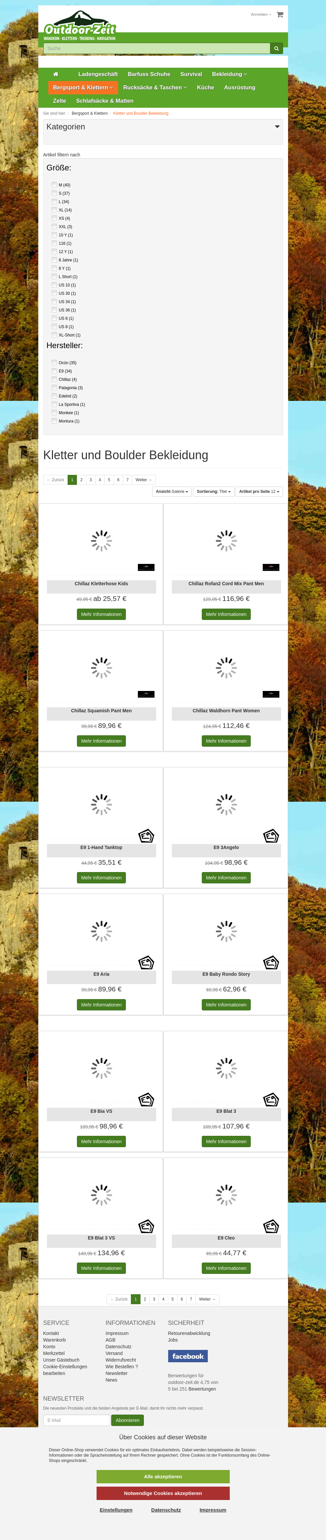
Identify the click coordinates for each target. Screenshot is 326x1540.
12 (259, 491)
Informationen (101, 614)
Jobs (173, 1340)
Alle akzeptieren (163, 1476)
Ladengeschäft (98, 74)
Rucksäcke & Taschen (155, 87)
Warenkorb (54, 1340)
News (111, 1380)
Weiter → (144, 480)
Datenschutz (119, 1346)
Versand (114, 1353)
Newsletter (117, 1373)
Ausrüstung (239, 87)
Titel (213, 491)
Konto (49, 1346)
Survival (191, 74)
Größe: (59, 168)
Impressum (117, 1333)
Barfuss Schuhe (149, 74)
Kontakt (51, 1333)
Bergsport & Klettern (83, 87)
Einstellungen (116, 1510)
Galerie (172, 491)
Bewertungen (202, 1389)
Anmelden (261, 14)
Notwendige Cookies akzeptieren (163, 1493)
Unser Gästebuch (61, 1360)
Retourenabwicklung (189, 1333)
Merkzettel (54, 1353)
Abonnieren (128, 1420)
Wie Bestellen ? (122, 1366)
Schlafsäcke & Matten (105, 101)
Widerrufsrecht (121, 1360)
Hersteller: (65, 346)
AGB (111, 1340)
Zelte (59, 101)
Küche (205, 87)
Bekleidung (229, 74)
